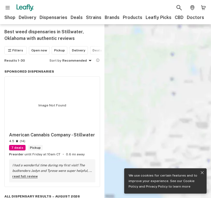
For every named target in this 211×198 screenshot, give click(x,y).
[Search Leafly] (179, 7)
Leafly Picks (158, 17)
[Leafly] (25, 7)
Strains (93, 17)
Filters (15, 50)
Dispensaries (53, 17)
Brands (112, 17)
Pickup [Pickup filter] (59, 50)
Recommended (77, 61)
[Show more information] (98, 60)
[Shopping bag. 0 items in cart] (203, 7)
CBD (179, 17)
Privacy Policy (157, 186)
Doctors (195, 17)
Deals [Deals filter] (97, 50)
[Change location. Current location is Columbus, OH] (192, 7)
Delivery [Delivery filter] (78, 50)
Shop (9, 17)
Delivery (27, 17)
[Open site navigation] (7, 7)
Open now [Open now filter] (39, 50)
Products (132, 17)
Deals (77, 17)
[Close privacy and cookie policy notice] (202, 172)
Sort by (55, 60)
